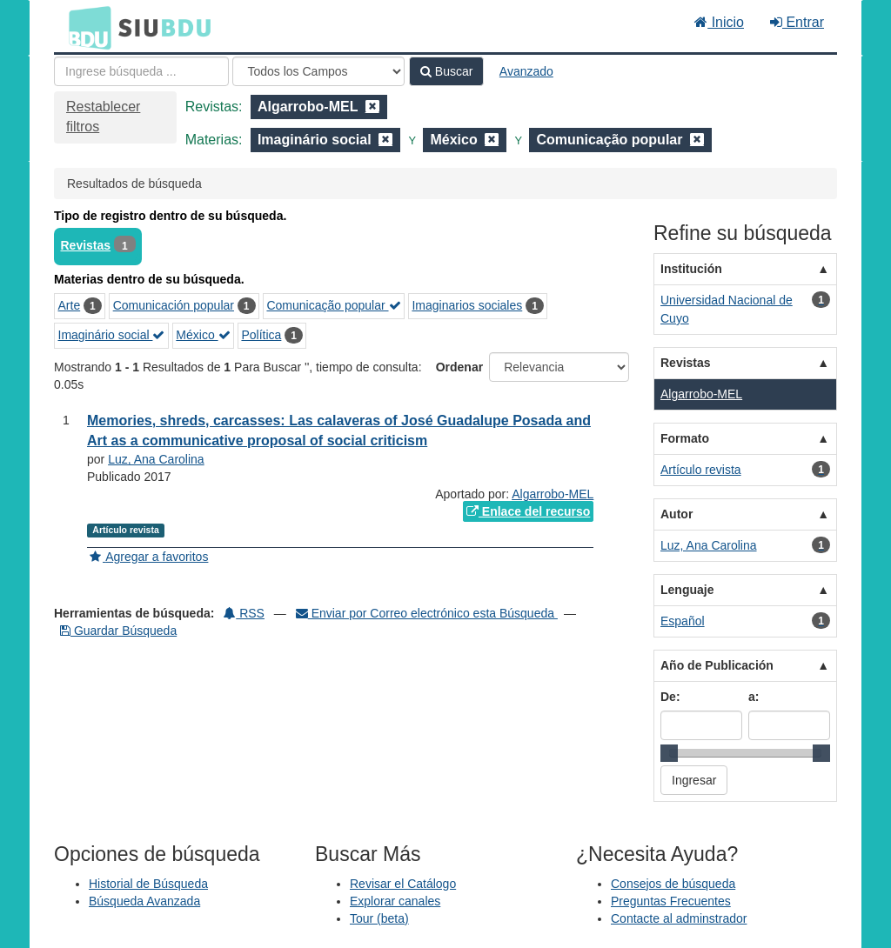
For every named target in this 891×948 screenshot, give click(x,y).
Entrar (797, 22)
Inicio (719, 22)
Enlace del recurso (528, 511)
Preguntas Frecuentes (671, 901)
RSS (244, 613)
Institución (691, 269)
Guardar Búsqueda (118, 631)
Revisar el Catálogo (403, 884)
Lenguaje (686, 590)
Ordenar (459, 367)
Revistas (86, 245)
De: (670, 697)
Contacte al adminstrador (679, 918)
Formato (684, 438)
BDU (85, 27)
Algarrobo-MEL (552, 494)
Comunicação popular (333, 305)
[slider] (669, 753)
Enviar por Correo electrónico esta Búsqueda (427, 613)
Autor (676, 514)
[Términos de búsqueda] (141, 71)
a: (753, 697)
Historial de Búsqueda (148, 884)
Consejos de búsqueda (673, 884)
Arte (69, 305)
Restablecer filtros (103, 116)
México (203, 335)
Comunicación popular (173, 305)
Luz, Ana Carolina (156, 459)
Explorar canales (395, 901)
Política (261, 335)
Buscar (446, 71)
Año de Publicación (717, 665)
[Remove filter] (372, 106)
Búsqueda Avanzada (144, 901)
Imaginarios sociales (467, 305)
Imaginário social (111, 335)
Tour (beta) (379, 918)
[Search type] (318, 71)
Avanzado (526, 71)
